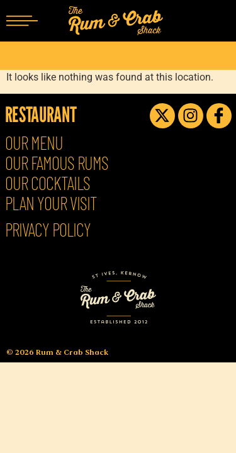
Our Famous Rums (56, 163)
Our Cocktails (47, 183)
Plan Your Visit (51, 203)
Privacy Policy (48, 230)
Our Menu (34, 143)
